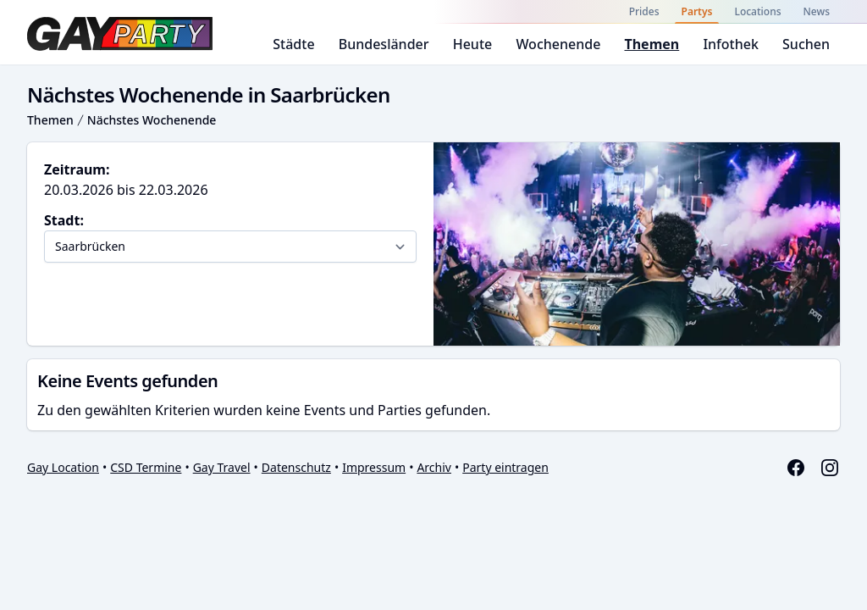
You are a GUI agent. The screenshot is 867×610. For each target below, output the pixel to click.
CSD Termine (145, 467)
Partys (697, 11)
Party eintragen (505, 467)
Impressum (374, 467)
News (816, 11)
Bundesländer (384, 44)
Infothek (730, 44)
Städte (293, 44)
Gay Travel (222, 467)
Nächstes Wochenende (152, 120)
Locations (757, 11)
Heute (473, 44)
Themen (651, 44)
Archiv (434, 467)
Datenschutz (296, 467)
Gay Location (63, 467)
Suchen (806, 44)
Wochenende (558, 44)
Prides (644, 11)
